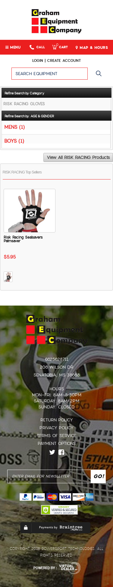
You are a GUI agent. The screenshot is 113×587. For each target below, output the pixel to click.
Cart (60, 47)
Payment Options (57, 443)
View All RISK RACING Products (78, 157)
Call (37, 47)
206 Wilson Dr (56, 367)
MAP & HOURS (92, 47)
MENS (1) (14, 127)
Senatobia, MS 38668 (56, 375)
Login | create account (56, 60)
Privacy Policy (56, 427)
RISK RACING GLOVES (24, 103)
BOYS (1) (14, 141)
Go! (100, 76)
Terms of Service (57, 435)
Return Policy (56, 420)
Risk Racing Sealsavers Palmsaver (23, 239)
